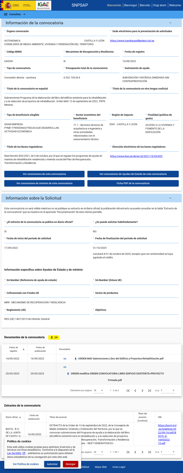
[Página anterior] (135, 390)
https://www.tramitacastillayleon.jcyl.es (132, 40)
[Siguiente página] (142, 390)
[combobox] (99, 390)
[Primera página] (128, 390)
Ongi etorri (159, 5)
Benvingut (130, 5)
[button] (91, 23)
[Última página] (149, 390)
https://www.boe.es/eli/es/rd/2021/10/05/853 (136, 156)
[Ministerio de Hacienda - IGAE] (27, 5)
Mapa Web (101, 467)
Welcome (175, 5)
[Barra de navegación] (15, 14)
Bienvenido (114, 5)
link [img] (64, 358)
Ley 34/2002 (16, 453)
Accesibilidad (82, 467)
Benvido (145, 5)
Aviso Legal (118, 467)
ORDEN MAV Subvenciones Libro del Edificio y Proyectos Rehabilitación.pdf (118, 358)
